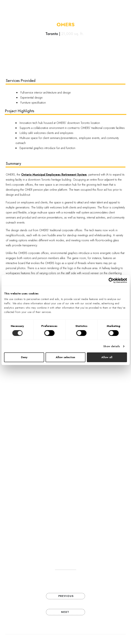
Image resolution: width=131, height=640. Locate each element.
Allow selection (65, 357)
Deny (24, 357)
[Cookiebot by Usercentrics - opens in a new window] (111, 280)
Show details (111, 346)
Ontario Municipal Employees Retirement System (54, 175)
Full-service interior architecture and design (45, 92)
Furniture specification (33, 103)
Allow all (106, 357)
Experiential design (31, 98)
